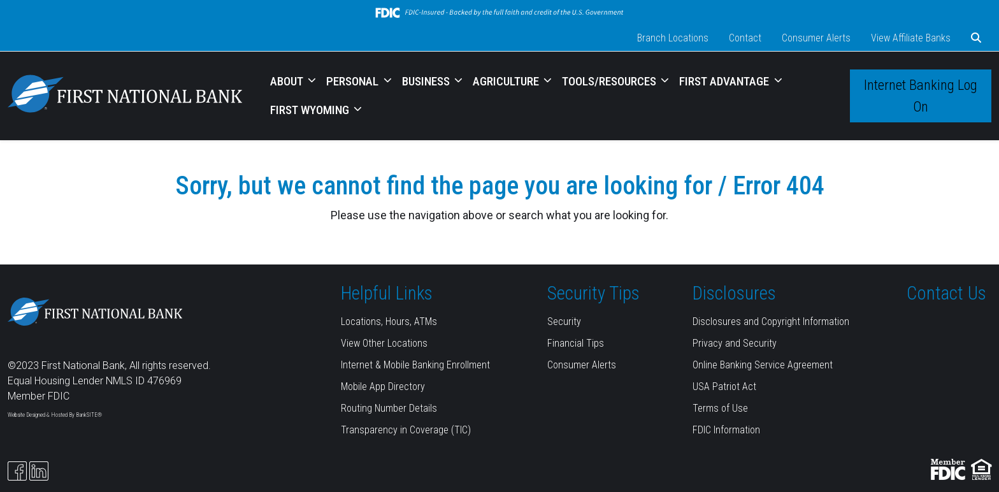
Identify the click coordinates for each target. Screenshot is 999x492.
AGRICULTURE (507, 81)
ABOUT (288, 81)
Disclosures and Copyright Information (771, 321)
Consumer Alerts (816, 38)
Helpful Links (387, 293)
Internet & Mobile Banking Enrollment (415, 365)
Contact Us (946, 293)
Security (564, 321)
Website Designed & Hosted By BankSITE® (55, 415)
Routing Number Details (389, 408)
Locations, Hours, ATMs (389, 321)
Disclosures (734, 293)
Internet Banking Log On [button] (920, 95)
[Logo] (125, 96)
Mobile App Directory (383, 386)
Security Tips (593, 293)
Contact (745, 38)
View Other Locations (384, 343)
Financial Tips (575, 343)
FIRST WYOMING (311, 110)
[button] (976, 38)
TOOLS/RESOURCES (610, 81)
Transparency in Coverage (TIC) (406, 430)
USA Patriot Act (724, 386)
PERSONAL (353, 81)
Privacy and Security (735, 343)
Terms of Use (720, 408)
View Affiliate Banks (911, 38)
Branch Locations (672, 38)
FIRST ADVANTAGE (725, 81)
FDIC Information (726, 430)
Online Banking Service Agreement (763, 365)
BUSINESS (427, 81)
